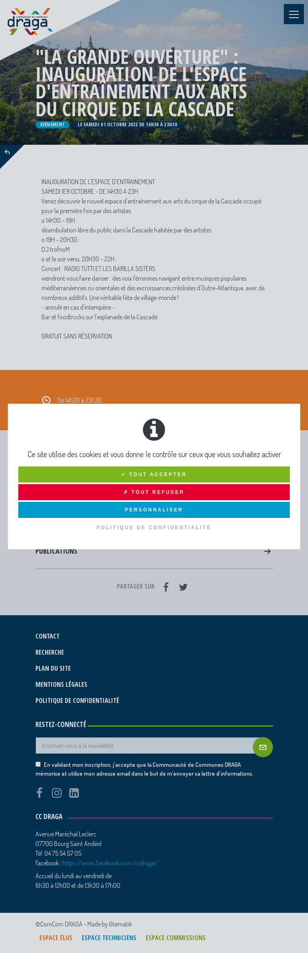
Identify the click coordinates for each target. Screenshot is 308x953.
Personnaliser (154, 510)
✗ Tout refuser (154, 492)
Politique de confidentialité (154, 527)
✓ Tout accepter (154, 474)
